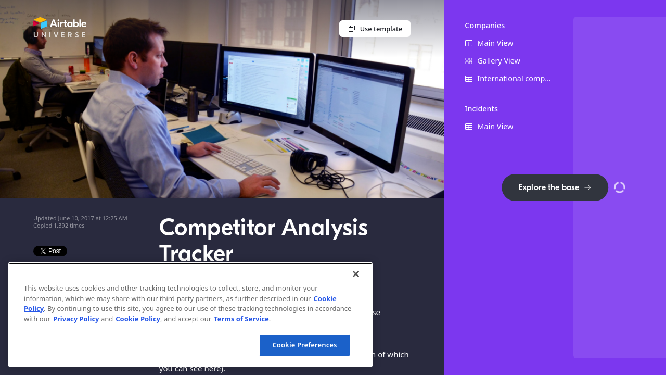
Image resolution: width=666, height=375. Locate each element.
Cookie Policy (138, 318)
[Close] (355, 273)
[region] (190, 314)
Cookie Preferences (304, 344)
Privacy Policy (76, 318)
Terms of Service (241, 318)
